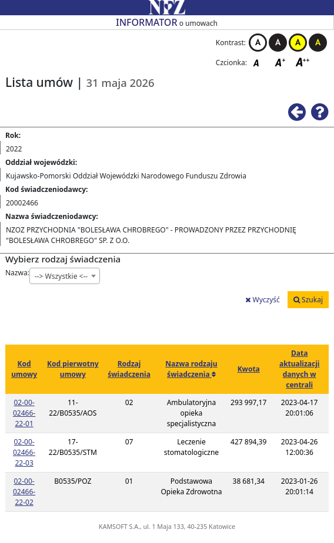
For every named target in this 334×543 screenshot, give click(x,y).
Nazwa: (17, 273)
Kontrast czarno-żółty (318, 42)
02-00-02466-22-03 (24, 452)
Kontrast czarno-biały (278, 42)
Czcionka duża (303, 62)
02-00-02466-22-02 (24, 491)
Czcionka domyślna (259, 62)
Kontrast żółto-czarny (298, 42)
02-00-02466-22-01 (24, 413)
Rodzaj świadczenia (129, 369)
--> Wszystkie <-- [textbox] (61, 276)
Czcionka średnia (281, 62)
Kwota (249, 369)
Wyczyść (262, 300)
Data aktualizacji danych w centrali (299, 369)
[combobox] (64, 276)
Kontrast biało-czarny (258, 42)
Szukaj (308, 300)
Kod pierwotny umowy (73, 369)
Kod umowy (24, 369)
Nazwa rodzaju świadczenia (191, 369)
